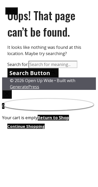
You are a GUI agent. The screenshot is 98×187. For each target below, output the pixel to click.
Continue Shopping (26, 126)
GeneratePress (24, 87)
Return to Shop (53, 118)
